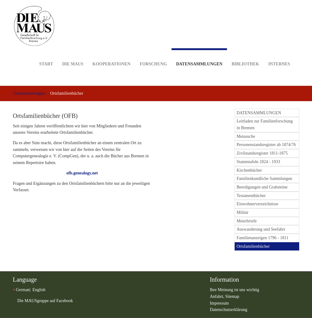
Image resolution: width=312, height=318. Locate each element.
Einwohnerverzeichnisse (257, 204)
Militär (243, 212)
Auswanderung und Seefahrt (261, 229)
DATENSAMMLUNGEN (259, 113)
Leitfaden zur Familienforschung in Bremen (265, 124)
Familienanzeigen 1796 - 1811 (263, 238)
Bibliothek (245, 54)
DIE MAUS (73, 54)
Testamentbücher (251, 195)
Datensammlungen (199, 57)
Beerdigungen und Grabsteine (262, 187)
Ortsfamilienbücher (253, 246)
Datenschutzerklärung (228, 309)
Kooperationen (111, 54)
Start (46, 54)
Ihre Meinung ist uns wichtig (234, 289)
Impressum (219, 303)
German (23, 289)
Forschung (153, 54)
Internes (279, 54)
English (38, 289)
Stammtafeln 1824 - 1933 (258, 161)
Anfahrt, (217, 296)
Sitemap (232, 296)
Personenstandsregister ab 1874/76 (266, 144)
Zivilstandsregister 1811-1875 (262, 153)
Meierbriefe (247, 221)
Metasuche (246, 136)
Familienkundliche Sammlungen (264, 178)
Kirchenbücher (249, 170)
